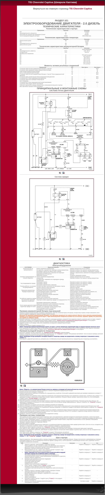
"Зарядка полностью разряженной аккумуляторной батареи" (72, 320)
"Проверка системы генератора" (52, 332)
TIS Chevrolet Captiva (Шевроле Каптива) (52, 2)
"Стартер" (44, 465)
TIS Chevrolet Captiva (80, 8)
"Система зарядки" (33, 398)
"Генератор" (60, 333)
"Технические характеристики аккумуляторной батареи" (61, 329)
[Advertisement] (8, 33)
